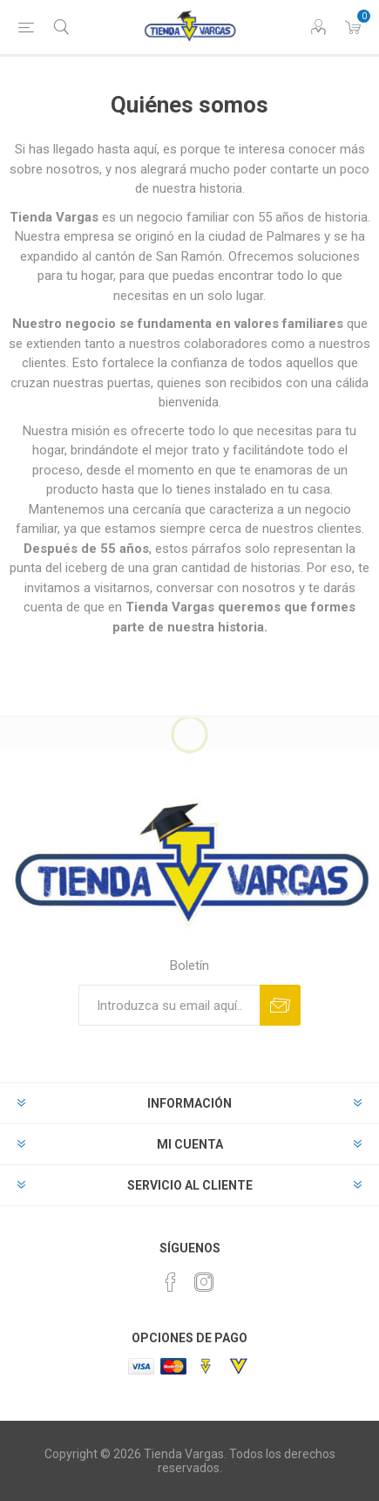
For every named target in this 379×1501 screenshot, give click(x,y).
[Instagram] (204, 1282)
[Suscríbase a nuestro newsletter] (169, 1005)
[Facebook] (171, 1282)
